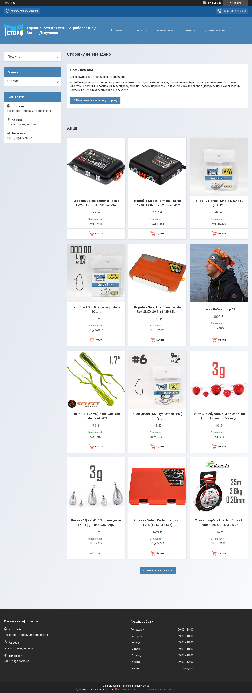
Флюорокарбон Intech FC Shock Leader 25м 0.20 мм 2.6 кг (219, 522)
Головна (117, 30)
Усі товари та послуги (156, 570)
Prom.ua (144, 685)
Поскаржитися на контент (129, 689)
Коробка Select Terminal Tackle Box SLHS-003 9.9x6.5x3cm (96, 203)
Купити (99, 233)
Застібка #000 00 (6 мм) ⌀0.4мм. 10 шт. (96, 309)
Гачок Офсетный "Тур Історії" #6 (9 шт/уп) (157, 416)
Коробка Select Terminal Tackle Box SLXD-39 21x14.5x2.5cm (157, 309)
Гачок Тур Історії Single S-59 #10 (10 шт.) (219, 203)
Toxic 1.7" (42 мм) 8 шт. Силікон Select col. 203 (96, 416)
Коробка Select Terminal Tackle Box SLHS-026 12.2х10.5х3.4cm (157, 203)
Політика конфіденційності (161, 689)
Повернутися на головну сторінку (96, 100)
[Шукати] (56, 56)
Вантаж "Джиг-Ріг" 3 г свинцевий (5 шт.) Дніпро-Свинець (96, 522)
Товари (137, 30)
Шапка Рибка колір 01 (218, 309)
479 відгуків (214, 2)
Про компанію (163, 30)
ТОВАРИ (12, 81)
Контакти (189, 30)
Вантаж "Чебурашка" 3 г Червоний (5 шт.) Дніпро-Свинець (219, 416)
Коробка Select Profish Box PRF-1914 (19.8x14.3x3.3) (157, 522)
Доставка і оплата (217, 30)
